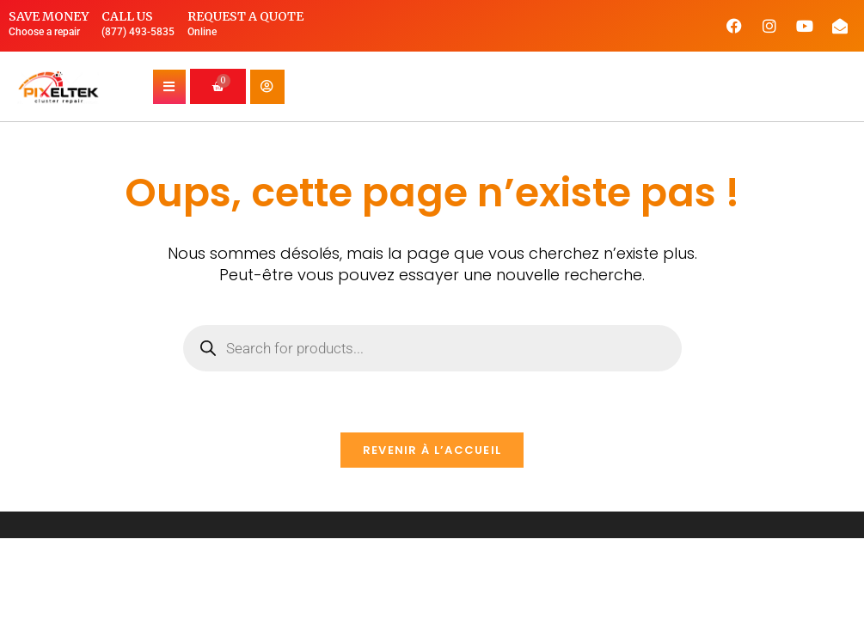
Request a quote (245, 16)
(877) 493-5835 (138, 32)
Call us (127, 16)
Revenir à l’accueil (432, 450)
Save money (49, 16)
